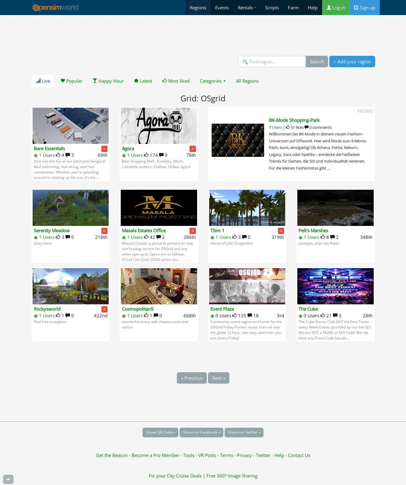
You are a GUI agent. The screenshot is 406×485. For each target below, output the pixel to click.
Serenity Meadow (52, 230)
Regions (198, 8)
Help (313, 8)
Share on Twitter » (244, 432)
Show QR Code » (160, 432)
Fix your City (162, 476)
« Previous (192, 378)
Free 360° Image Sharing (231, 476)
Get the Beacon (112, 455)
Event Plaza (222, 309)
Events (222, 8)
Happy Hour (108, 81)
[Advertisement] (203, 35)
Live (43, 81)
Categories (213, 81)
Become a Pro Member (156, 455)
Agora (128, 148)
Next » (218, 378)
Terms (227, 455)
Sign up (364, 8)
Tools (189, 455)
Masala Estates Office (144, 230)
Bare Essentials (49, 148)
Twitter (263, 455)
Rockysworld (47, 309)
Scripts (272, 8)
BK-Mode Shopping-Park (294, 120)
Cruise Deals (189, 476)
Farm (293, 8)
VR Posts (207, 455)
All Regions (247, 81)
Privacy (244, 455)
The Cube (308, 309)
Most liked (176, 81)
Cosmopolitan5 (138, 309)
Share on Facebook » (201, 432)
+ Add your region (352, 62)
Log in (336, 8)
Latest (143, 81)
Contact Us (299, 455)
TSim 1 (217, 230)
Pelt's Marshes (313, 230)
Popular (71, 81)
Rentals (247, 8)
